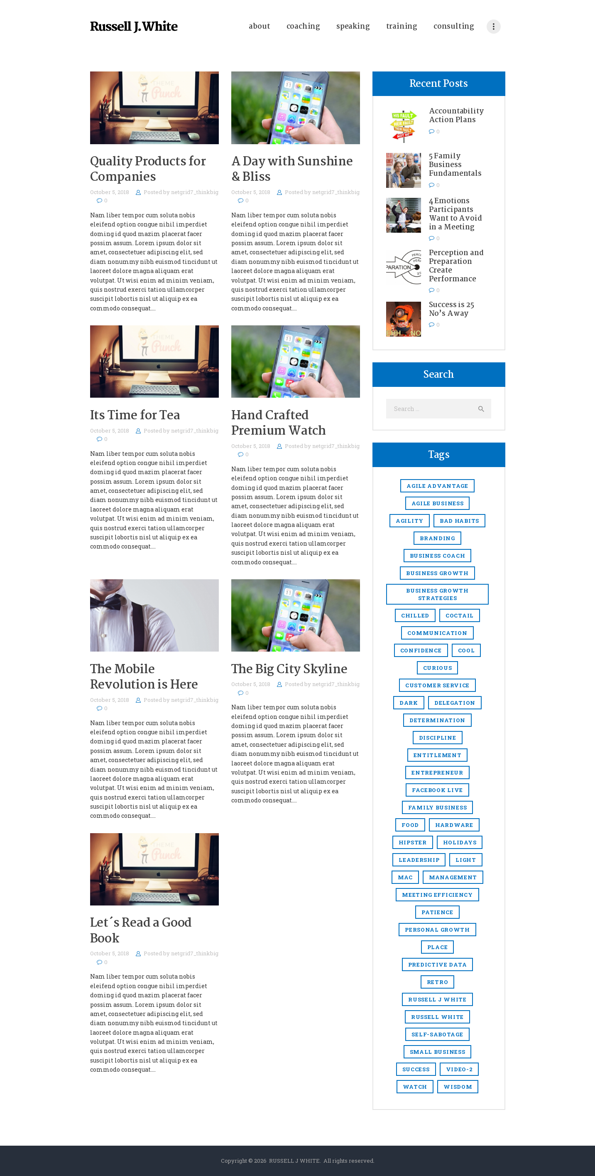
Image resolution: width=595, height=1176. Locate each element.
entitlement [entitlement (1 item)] (438, 755)
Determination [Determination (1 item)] (437, 720)
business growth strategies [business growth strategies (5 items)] (437, 594)
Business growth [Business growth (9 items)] (437, 573)
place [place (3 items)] (437, 947)
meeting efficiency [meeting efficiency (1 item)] (437, 894)
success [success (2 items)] (416, 1069)
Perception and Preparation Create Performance (456, 266)
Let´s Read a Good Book (141, 931)
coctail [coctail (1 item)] (460, 615)
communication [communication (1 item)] (437, 633)
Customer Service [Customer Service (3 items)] (437, 685)
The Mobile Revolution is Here (144, 677)
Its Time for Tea (135, 416)
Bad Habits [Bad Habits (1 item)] (459, 520)
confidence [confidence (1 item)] (421, 650)
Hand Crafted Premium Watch (278, 423)
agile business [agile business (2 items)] (437, 503)
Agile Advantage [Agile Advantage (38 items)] (437, 486)
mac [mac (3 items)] (405, 877)
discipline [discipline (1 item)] (437, 737)
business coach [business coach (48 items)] (437, 555)
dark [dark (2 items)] (408, 702)
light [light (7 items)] (465, 860)
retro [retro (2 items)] (437, 982)
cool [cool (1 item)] (466, 650)
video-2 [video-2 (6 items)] (459, 1069)
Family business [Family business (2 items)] (437, 807)
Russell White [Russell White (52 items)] (437, 1017)
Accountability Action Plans (456, 116)
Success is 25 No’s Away (451, 309)
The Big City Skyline (289, 670)
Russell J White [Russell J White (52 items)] (437, 999)
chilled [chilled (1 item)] (415, 615)
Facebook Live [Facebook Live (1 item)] (437, 790)
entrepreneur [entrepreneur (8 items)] (437, 772)
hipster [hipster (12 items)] (413, 842)
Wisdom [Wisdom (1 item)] (457, 1086)
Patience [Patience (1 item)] (437, 912)
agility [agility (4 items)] (410, 520)
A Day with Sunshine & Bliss (292, 170)
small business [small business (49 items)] (437, 1051)
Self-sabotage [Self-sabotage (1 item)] (437, 1034)
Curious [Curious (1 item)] (437, 668)
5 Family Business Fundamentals (455, 165)
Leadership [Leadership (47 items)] (419, 860)
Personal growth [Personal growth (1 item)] (437, 929)
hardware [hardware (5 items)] (454, 825)
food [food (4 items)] (410, 825)
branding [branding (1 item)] (437, 538)
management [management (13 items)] (453, 877)
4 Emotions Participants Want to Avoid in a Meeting (455, 214)
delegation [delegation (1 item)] (454, 702)
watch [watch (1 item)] (415, 1086)
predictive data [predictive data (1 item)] (437, 964)
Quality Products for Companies (148, 170)
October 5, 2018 (109, 192)
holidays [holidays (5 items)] (460, 842)
